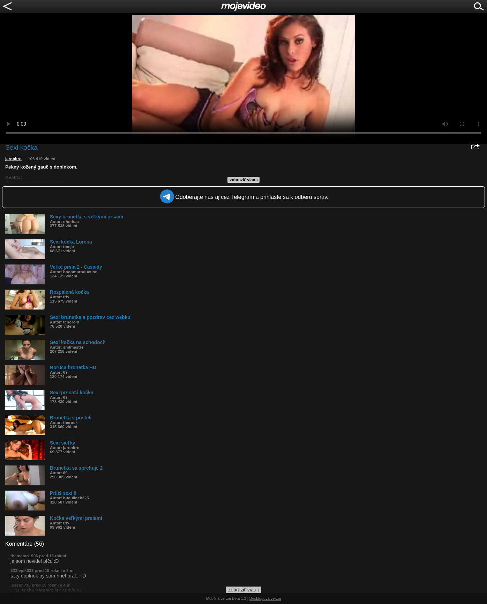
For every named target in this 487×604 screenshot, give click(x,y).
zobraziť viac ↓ (244, 179)
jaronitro (13, 159)
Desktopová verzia (265, 598)
